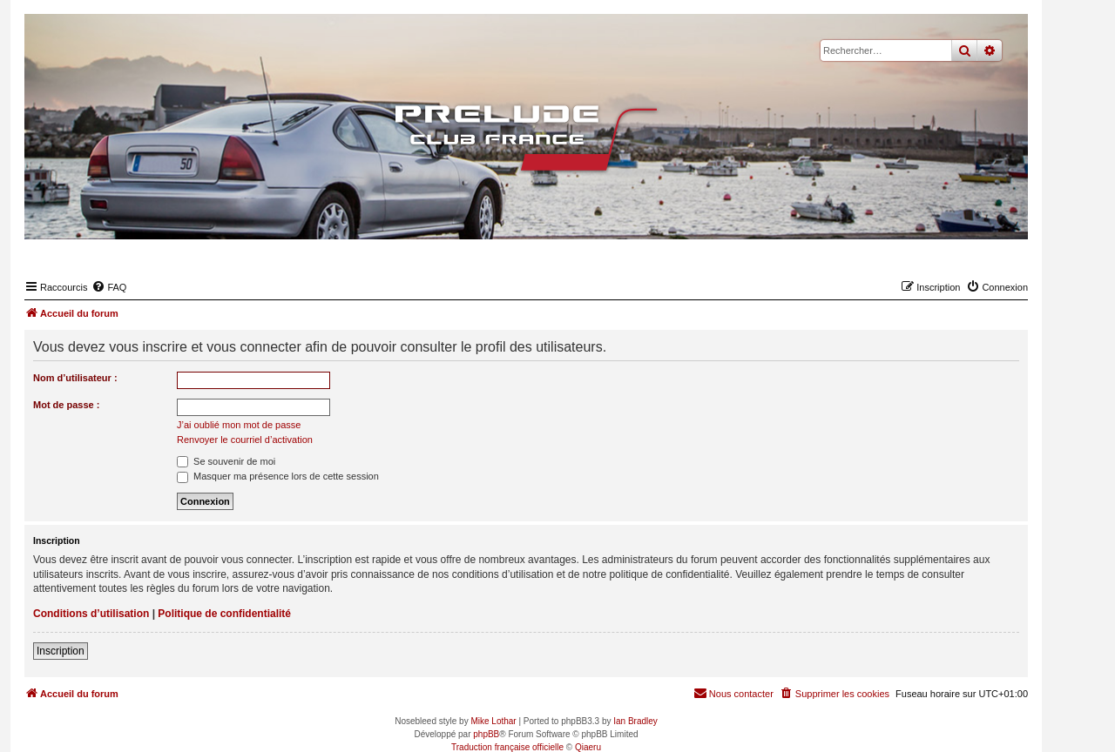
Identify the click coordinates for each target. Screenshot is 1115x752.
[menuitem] (108, 287)
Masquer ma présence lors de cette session (278, 476)
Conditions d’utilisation (91, 614)
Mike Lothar (493, 721)
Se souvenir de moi (226, 461)
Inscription (60, 651)
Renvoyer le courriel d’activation (245, 439)
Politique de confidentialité (224, 614)
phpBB (486, 734)
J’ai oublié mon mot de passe (239, 425)
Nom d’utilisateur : (75, 378)
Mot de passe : (66, 405)
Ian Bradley (635, 721)
